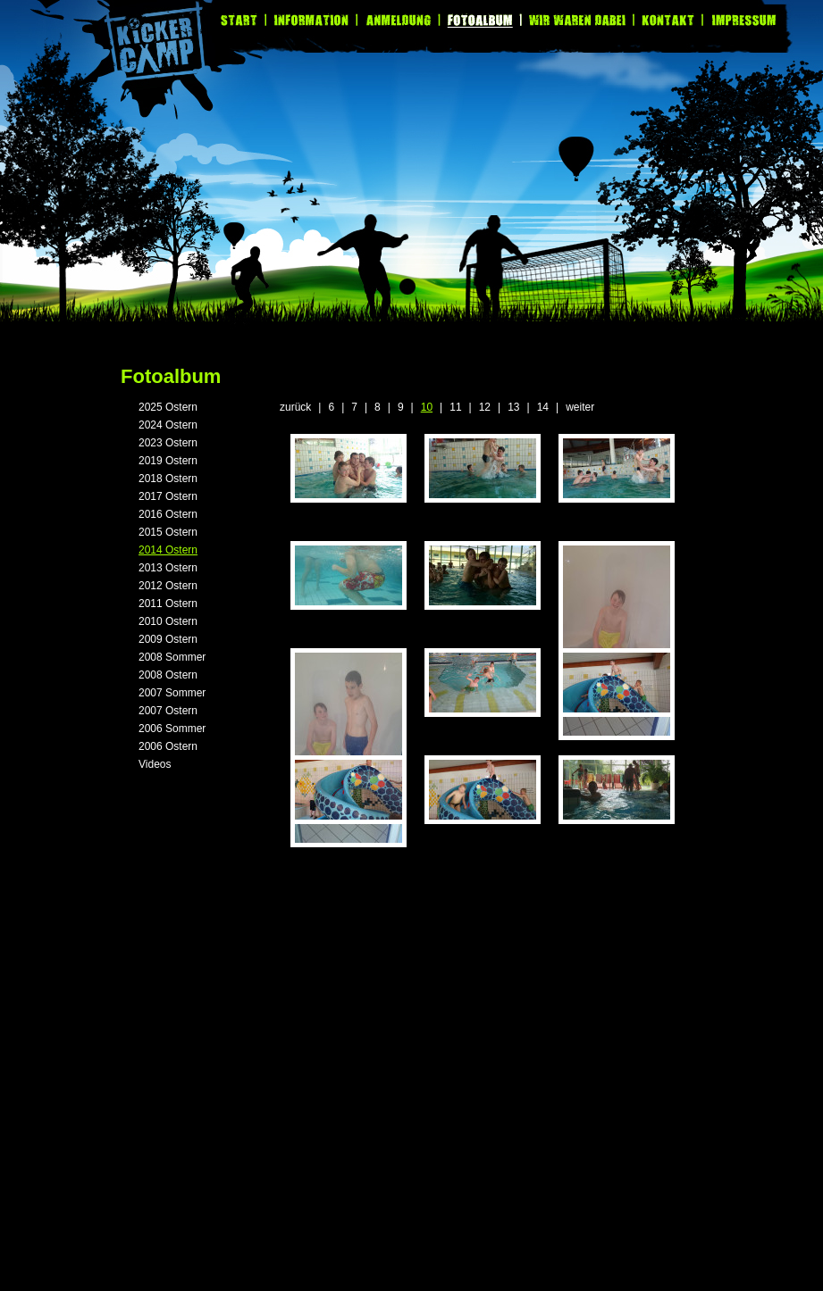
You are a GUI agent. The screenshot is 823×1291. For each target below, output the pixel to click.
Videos (155, 764)
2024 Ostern (168, 425)
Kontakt (669, 20)
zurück (295, 407)
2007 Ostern (168, 710)
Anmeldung (399, 20)
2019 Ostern (168, 460)
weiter (580, 407)
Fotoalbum (482, 20)
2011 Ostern (168, 603)
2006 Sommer (172, 728)
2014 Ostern (168, 550)
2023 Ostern (168, 443)
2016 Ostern (168, 514)
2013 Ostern (168, 568)
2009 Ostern (168, 639)
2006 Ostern (168, 746)
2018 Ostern (168, 478)
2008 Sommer (172, 657)
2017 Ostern (168, 496)
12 (485, 407)
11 (455, 407)
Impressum (740, 20)
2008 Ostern (168, 675)
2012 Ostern (168, 585)
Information (312, 20)
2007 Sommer (172, 693)
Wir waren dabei (578, 20)
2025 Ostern (168, 407)
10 (426, 407)
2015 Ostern (168, 532)
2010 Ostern (168, 621)
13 (513, 407)
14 (543, 407)
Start (243, 20)
